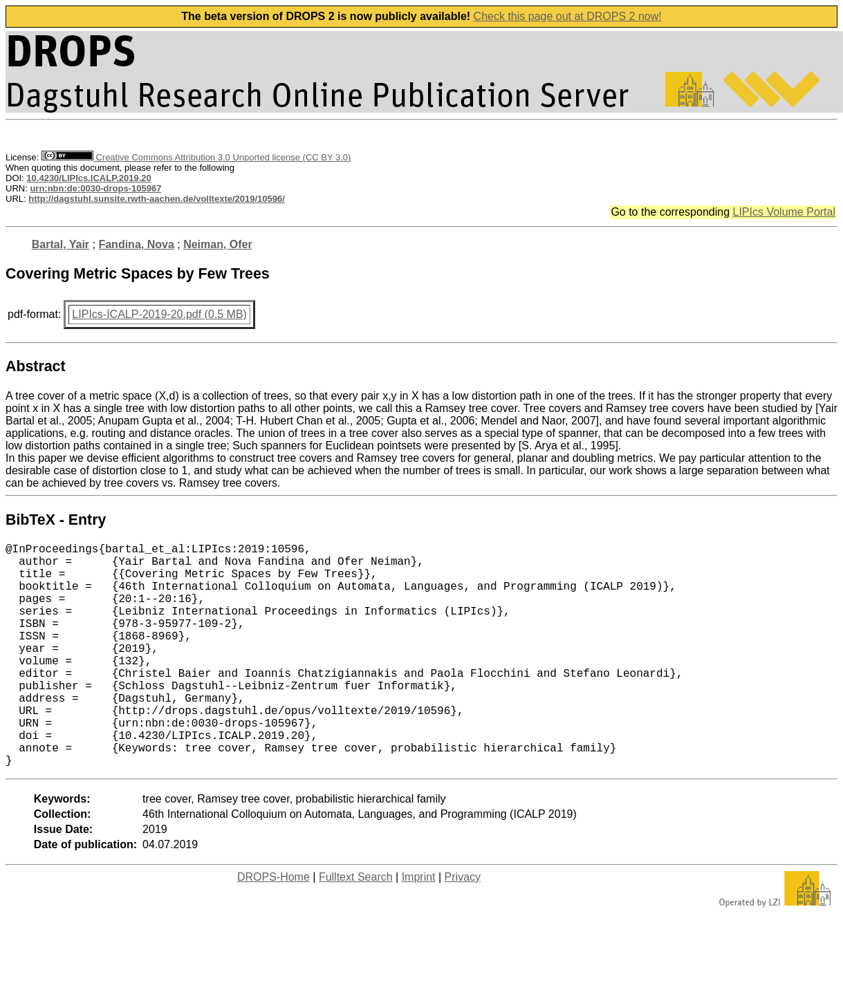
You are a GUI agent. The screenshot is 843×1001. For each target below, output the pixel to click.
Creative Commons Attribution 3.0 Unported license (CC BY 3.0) (196, 157)
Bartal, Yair (60, 244)
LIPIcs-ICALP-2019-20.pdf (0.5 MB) (159, 314)
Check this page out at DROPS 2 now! (568, 16)
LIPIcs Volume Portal (783, 212)
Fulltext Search (356, 927)
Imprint (419, 927)
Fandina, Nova (136, 244)
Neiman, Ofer (217, 244)
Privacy (463, 927)
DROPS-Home (273, 927)
